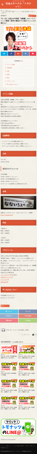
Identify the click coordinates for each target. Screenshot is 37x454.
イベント (3, 445)
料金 (7, 78)
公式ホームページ (6, 277)
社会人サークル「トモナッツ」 (18, 5)
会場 (7, 74)
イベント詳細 (10, 64)
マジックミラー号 (6, 275)
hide (21, 61)
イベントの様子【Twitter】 (19, 445)
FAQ (27, 445)
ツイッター (4, 279)
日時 (7, 71)
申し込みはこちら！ (12, 84)
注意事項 (8, 68)
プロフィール (10, 81)
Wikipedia (4, 282)
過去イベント (6, 305)
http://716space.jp (6, 215)
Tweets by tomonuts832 (8, 439)
